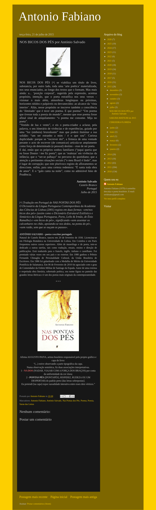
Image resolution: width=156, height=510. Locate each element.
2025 (109, 43)
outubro (113, 98)
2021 (109, 60)
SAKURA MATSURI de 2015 (122, 118)
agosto (113, 103)
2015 (109, 86)
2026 (109, 39)
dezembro (114, 90)
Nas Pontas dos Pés (71, 400)
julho (112, 107)
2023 (109, 52)
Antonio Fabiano (60, 16)
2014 (109, 154)
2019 (109, 69)
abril (112, 136)
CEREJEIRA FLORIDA (120, 122)
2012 (109, 163)
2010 (109, 171)
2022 (109, 56)
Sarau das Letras (27, 404)
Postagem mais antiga (83, 497)
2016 (109, 82)
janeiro (113, 149)
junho (112, 127)
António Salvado (54, 400)
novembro (114, 94)
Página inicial (58, 497)
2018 (109, 73)
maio (112, 132)
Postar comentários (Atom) (39, 504)
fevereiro (114, 145)
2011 (109, 167)
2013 (109, 158)
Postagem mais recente (33, 497)
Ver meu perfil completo (114, 198)
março (113, 140)
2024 (109, 48)
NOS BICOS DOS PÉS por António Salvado (121, 112)
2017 (109, 78)
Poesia (91, 400)
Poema (84, 400)
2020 (109, 65)
